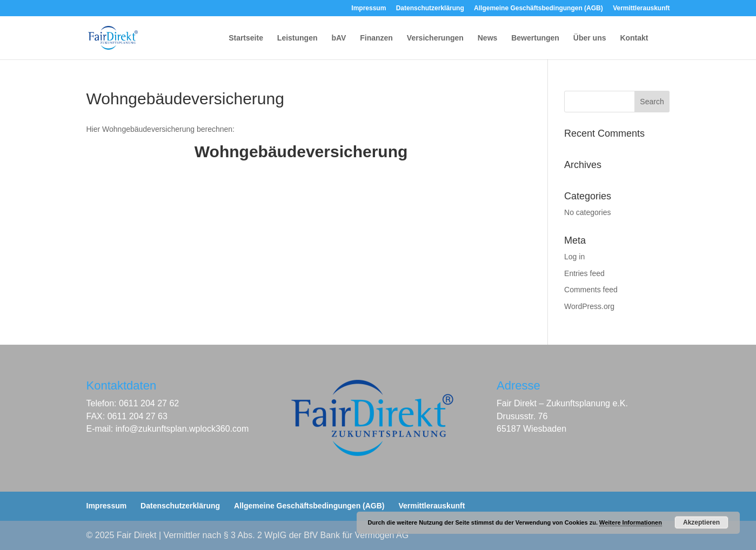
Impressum (368, 8)
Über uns (589, 38)
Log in (574, 256)
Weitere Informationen (630, 522)
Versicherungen (435, 38)
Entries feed (584, 273)
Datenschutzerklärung (430, 8)
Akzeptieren (701, 522)
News (488, 38)
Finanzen (376, 38)
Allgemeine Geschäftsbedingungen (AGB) (538, 8)
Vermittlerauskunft (641, 8)
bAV (338, 38)
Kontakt (634, 38)
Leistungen (297, 38)
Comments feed (591, 289)
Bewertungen (535, 38)
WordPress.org (589, 306)
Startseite (246, 38)
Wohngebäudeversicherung (301, 151)
